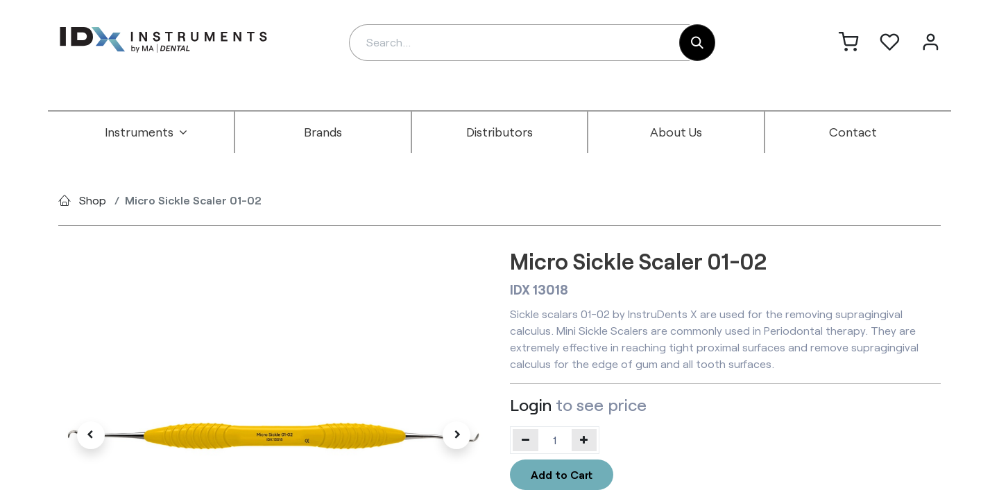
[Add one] (584, 440)
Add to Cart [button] (561, 474)
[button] (90, 435)
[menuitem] (146, 132)
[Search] (697, 42)
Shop (92, 200)
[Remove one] (525, 440)
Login (531, 404)
